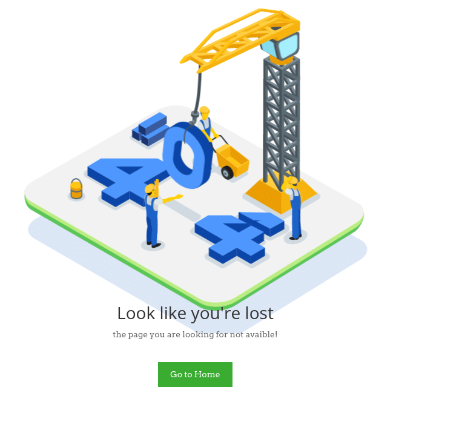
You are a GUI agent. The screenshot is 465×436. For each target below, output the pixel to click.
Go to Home (195, 374)
